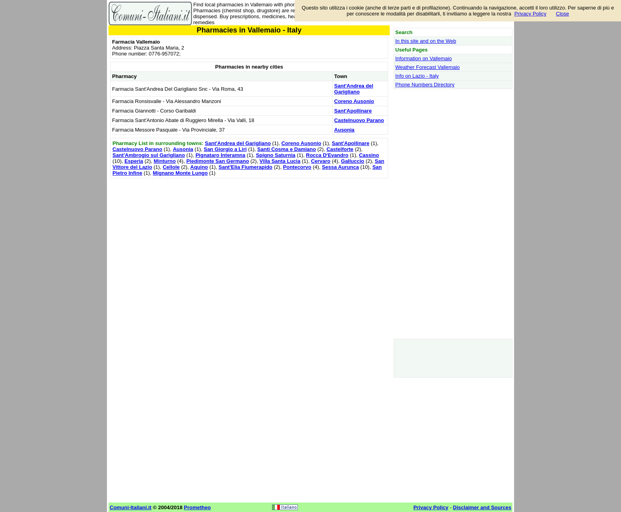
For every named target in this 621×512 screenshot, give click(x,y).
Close (562, 14)
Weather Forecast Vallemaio (427, 67)
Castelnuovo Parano (359, 120)
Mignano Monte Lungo (180, 173)
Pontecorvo (297, 167)
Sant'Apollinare (353, 111)
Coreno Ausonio (354, 101)
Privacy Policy (530, 14)
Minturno (165, 161)
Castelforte (339, 149)
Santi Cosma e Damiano (286, 149)
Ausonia (344, 130)
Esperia (133, 161)
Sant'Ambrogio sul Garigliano (148, 155)
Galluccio (352, 161)
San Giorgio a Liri (225, 149)
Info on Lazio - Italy (417, 76)
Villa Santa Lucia (279, 161)
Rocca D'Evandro (327, 155)
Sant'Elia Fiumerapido (245, 167)
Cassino (369, 155)
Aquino (199, 167)
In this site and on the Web (425, 41)
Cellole (171, 167)
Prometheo (197, 507)
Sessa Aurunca (340, 167)
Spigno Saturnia (275, 155)
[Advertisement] (249, 235)
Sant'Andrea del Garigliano (353, 89)
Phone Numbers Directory (425, 85)
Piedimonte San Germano (217, 161)
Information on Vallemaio (423, 58)
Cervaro (320, 161)
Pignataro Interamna (221, 155)
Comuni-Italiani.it (130, 507)
